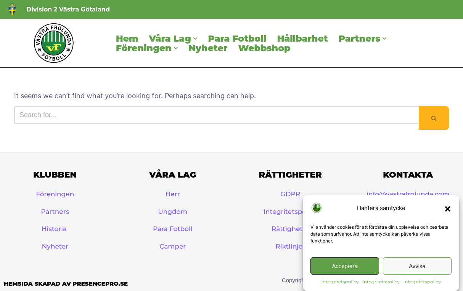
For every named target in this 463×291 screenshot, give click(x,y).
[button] (448, 209)
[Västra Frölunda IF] (53, 43)
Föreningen (55, 194)
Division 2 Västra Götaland (68, 9)
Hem (127, 38)
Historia (55, 229)
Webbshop (264, 48)
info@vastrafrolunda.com (408, 194)
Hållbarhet (302, 38)
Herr (173, 194)
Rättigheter (290, 229)
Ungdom (172, 211)
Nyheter (207, 48)
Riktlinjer (290, 246)
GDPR (290, 194)
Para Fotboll (237, 38)
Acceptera (345, 266)
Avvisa (417, 266)
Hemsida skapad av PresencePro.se (66, 283)
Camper (172, 246)
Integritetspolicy (340, 282)
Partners (55, 211)
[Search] (216, 115)
